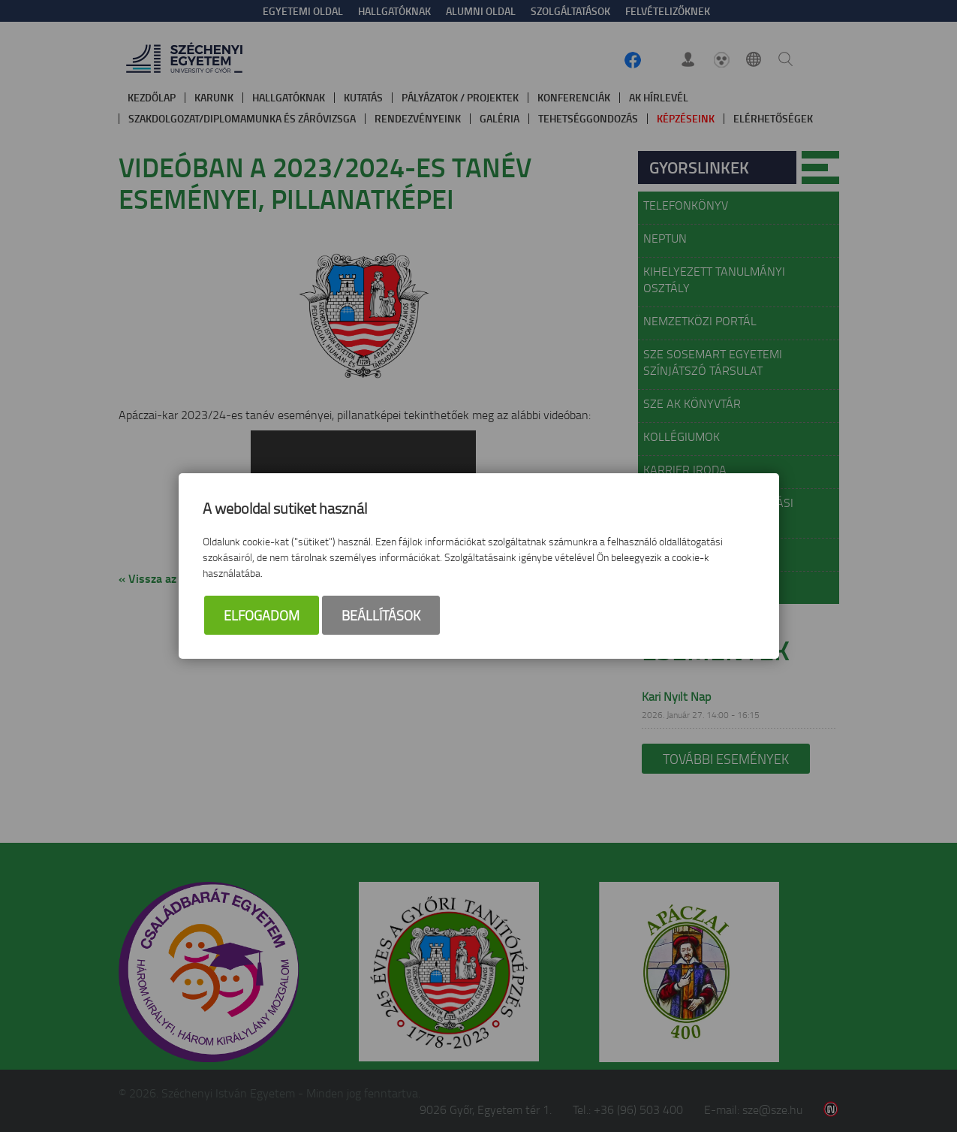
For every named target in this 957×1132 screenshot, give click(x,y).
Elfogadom (261, 615)
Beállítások (381, 615)
